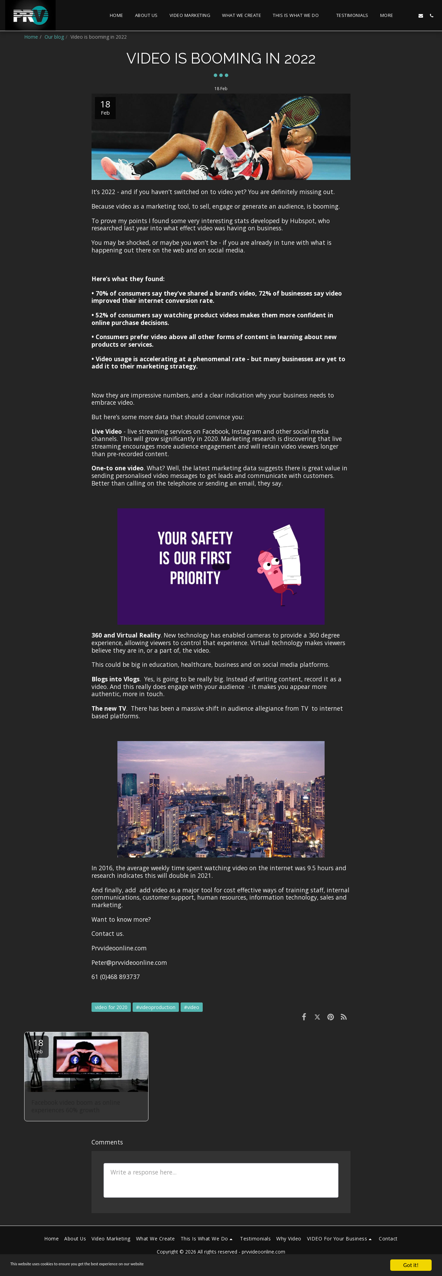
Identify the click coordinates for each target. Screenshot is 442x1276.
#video (191, 1007)
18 (38, 1045)
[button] (298, 15)
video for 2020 (111, 1007)
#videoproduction (155, 1007)
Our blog (54, 36)
